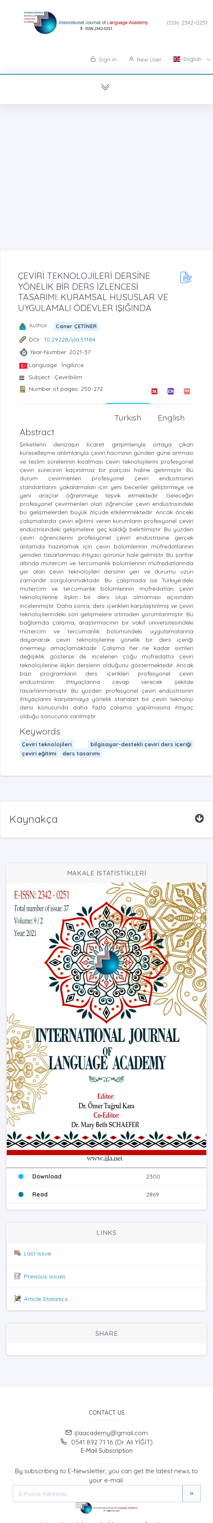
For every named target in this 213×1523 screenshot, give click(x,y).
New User (145, 59)
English (188, 59)
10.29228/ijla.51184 (69, 339)
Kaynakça (33, 819)
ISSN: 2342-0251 (187, 22)
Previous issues (45, 1276)
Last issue (37, 1253)
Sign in (103, 59)
